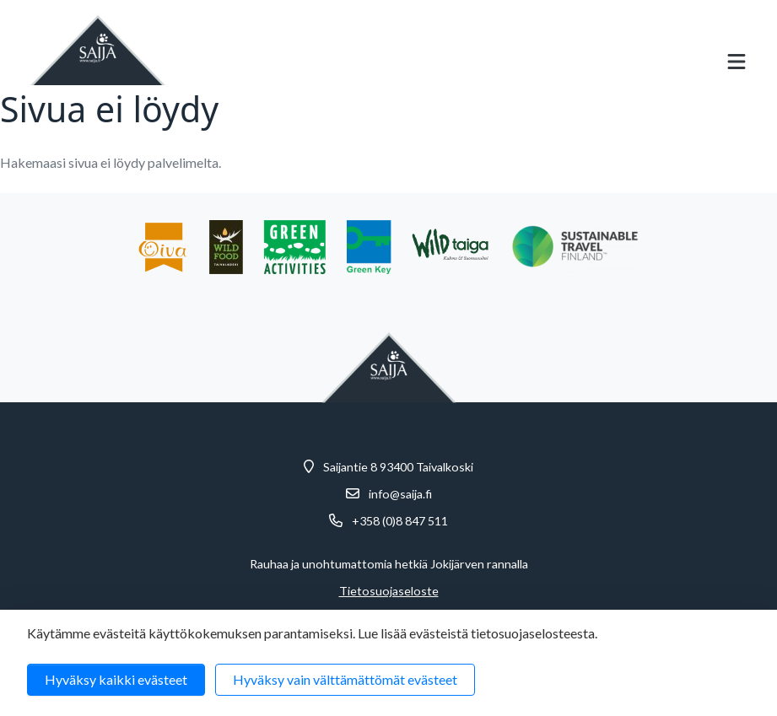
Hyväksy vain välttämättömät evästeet (345, 679)
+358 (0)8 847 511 (400, 521)
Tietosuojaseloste (389, 591)
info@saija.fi (400, 494)
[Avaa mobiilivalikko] (736, 61)
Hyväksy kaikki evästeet (116, 679)
